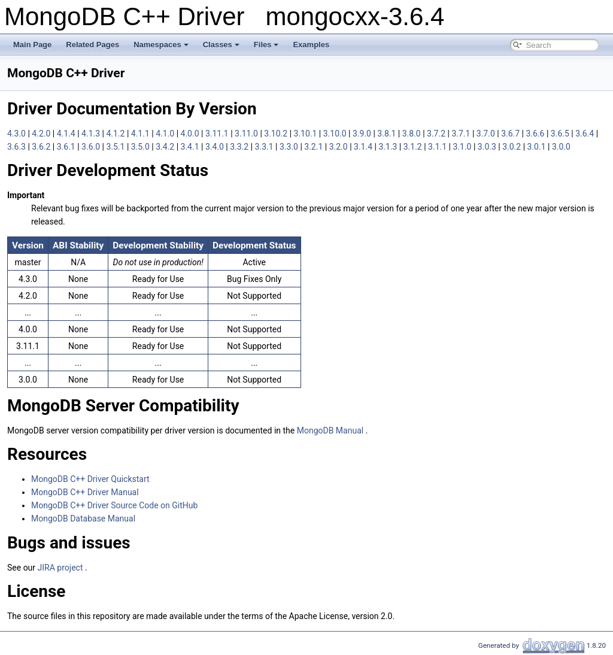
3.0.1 (537, 146)
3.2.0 (339, 146)
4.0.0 (191, 133)
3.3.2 (240, 146)
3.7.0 (487, 133)
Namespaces (161, 44)
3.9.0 (363, 133)
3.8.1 (387, 133)
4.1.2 (116, 133)
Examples (311, 44)
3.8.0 (412, 133)
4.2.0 (42, 133)
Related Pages (92, 44)
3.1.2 (413, 146)
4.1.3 (91, 133)
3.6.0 (91, 146)
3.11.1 (217, 133)
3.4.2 (166, 146)
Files (266, 44)
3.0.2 (512, 146)
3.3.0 (290, 146)
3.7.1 (461, 133)
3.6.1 (67, 146)
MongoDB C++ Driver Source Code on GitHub (114, 505)
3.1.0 (463, 146)
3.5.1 (116, 146)
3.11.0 (247, 133)
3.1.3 (388, 146)
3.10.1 (306, 133)
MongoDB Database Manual (83, 518)
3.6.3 (17, 146)
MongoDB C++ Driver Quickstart (90, 479)
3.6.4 (585, 133)
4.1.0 (166, 133)
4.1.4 (67, 133)
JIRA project (61, 567)
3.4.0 (215, 146)
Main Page (32, 44)
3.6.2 (42, 146)
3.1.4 (364, 146)
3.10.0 (335, 133)
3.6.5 (561, 133)
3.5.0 (141, 146)
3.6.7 (511, 133)
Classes (221, 44)
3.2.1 (314, 146)
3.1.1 (438, 146)
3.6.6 (536, 133)
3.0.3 (488, 146)
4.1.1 (141, 133)
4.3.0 (17, 133)
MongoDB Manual (331, 430)
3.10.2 (276, 133)
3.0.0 (561, 146)
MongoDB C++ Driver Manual (85, 492)
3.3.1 (265, 146)
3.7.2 (437, 133)
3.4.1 (191, 146)
